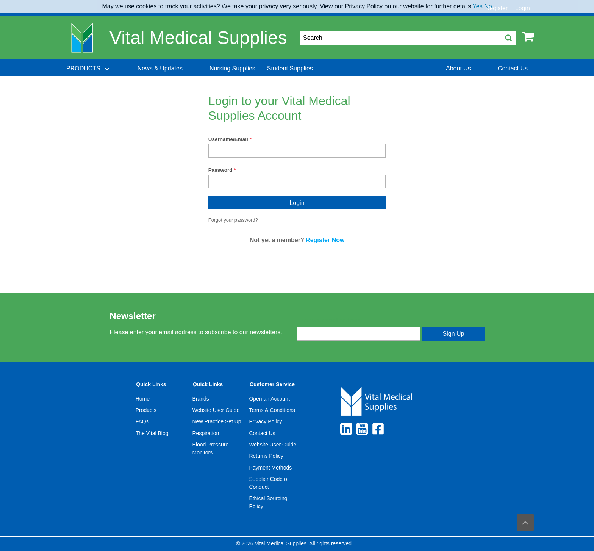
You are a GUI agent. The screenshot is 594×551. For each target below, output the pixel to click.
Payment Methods (270, 468)
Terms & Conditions (272, 410)
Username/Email (228, 139)
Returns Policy (266, 456)
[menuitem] (89, 68)
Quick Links (151, 384)
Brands (200, 399)
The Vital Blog (152, 433)
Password (220, 170)
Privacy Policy (265, 421)
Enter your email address (328, 321)
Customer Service (272, 384)
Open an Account (269, 399)
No (488, 6)
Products (146, 410)
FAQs (142, 421)
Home (143, 399)
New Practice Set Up (216, 421)
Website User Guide (216, 410)
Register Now (325, 240)
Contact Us (262, 433)
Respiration (205, 433)
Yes (478, 6)
